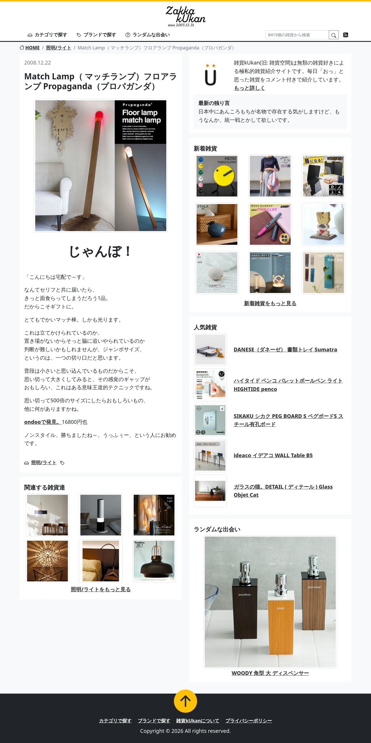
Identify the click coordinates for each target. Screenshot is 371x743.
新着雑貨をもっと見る (270, 303)
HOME (30, 47)
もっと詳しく (249, 87)
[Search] (297, 34)
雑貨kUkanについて (197, 720)
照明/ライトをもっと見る (101, 589)
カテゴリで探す (47, 34)
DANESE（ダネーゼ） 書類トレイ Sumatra (285, 349)
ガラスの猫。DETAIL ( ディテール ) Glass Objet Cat (283, 491)
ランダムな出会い (148, 34)
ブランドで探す (96, 34)
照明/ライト (58, 47)
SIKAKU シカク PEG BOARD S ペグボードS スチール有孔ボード (289, 420)
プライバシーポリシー (248, 720)
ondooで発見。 (43, 421)
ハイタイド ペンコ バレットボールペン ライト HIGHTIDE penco (288, 384)
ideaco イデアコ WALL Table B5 (273, 455)
